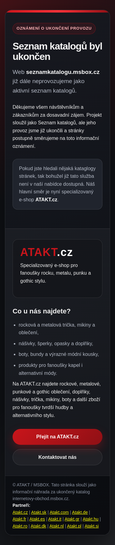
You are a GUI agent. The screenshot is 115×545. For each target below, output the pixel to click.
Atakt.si (92, 526)
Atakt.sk (38, 512)
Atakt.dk (38, 526)
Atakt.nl (56, 526)
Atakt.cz (20, 512)
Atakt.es (37, 519)
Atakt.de (80, 512)
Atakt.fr (19, 519)
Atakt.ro (20, 526)
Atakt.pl (74, 526)
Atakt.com (59, 512)
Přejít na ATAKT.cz (57, 436)
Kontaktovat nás (57, 457)
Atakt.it (54, 519)
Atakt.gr (72, 519)
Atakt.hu (90, 519)
